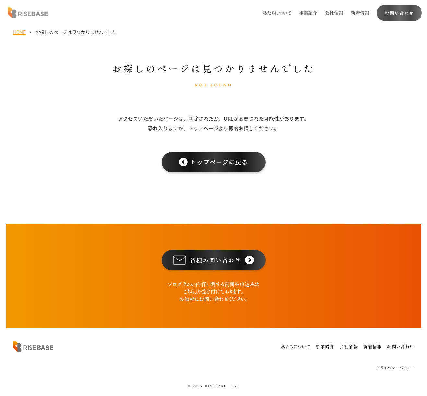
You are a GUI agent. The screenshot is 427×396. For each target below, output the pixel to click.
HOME (19, 32)
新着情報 (360, 12)
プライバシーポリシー (395, 367)
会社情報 (334, 12)
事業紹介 (308, 12)
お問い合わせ (400, 346)
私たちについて (277, 12)
